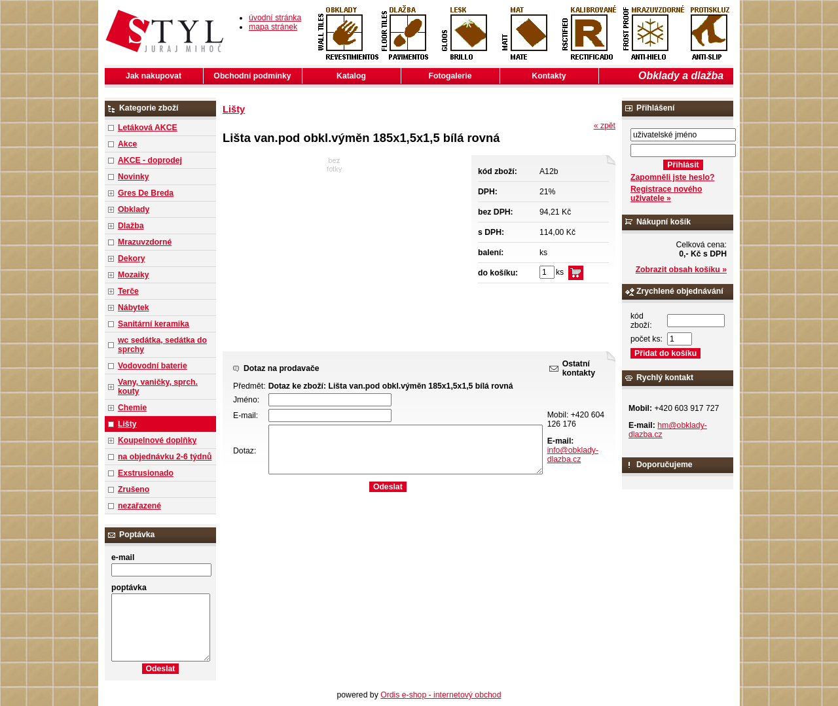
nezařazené (139, 505)
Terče (128, 291)
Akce (127, 144)
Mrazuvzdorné (145, 242)
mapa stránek (273, 26)
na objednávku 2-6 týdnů (164, 456)
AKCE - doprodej (150, 160)
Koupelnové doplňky (157, 440)
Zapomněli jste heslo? (672, 177)
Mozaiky (133, 274)
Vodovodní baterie (152, 365)
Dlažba (130, 225)
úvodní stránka (275, 17)
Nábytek (133, 307)
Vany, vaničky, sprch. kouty (158, 387)
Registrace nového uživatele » (666, 194)
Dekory (131, 258)
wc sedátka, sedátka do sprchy (162, 345)
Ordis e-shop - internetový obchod (440, 694)
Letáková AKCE (147, 127)
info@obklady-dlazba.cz (572, 455)
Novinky (133, 176)
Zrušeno (133, 489)
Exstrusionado (145, 473)
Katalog (351, 75)
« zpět (604, 125)
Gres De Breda (145, 193)
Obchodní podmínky (252, 75)
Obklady (133, 209)
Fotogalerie (450, 75)
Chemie (132, 407)
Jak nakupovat (153, 75)
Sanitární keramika (153, 323)
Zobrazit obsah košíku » (681, 269)
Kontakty (549, 75)
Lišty (127, 424)
